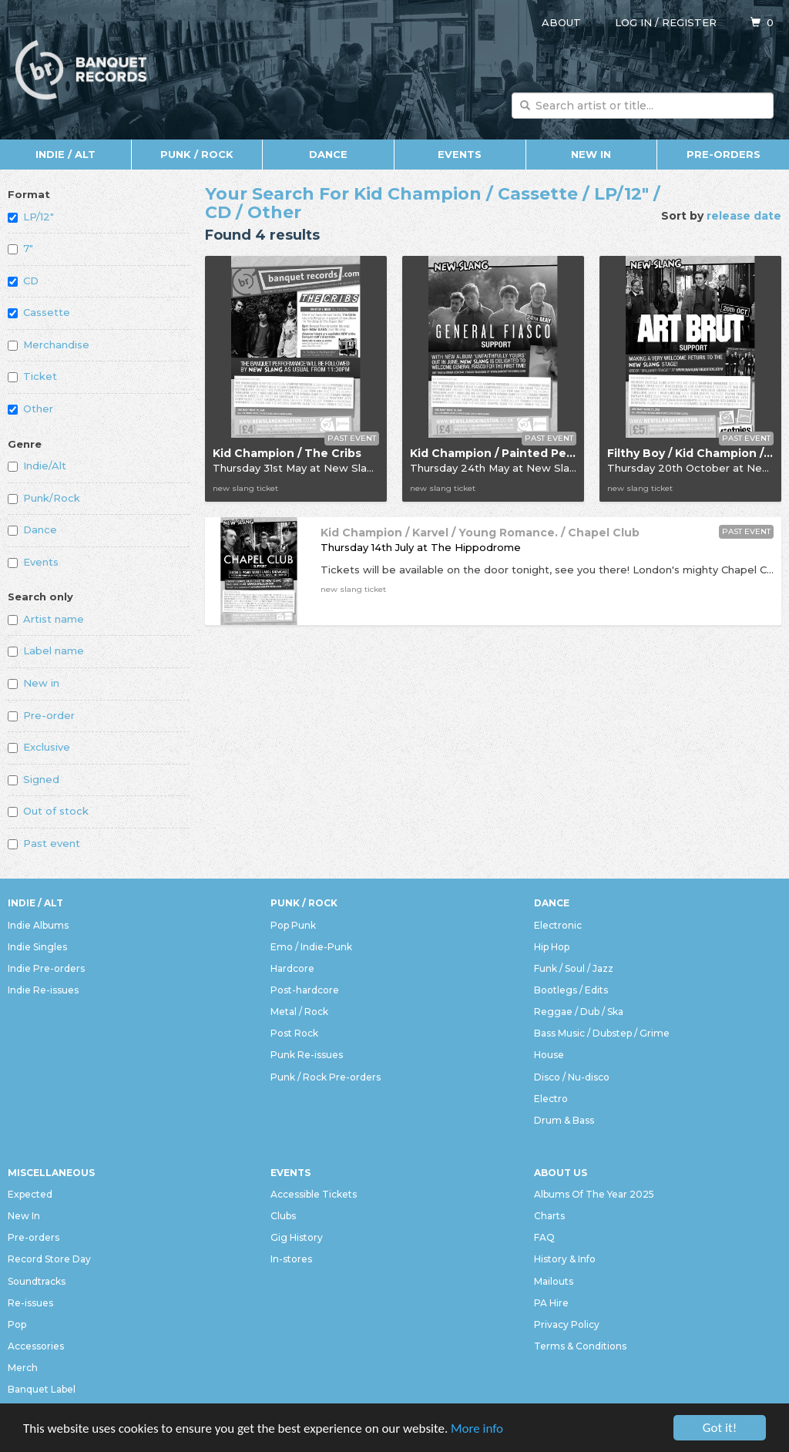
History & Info (565, 1259)
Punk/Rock (44, 498)
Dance (328, 154)
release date (744, 216)
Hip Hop (551, 947)
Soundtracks (36, 1281)
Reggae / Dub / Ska (578, 1011)
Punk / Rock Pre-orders (325, 1077)
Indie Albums (38, 925)
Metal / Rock (299, 1011)
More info (477, 1429)
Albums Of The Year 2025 (594, 1194)
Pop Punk (293, 925)
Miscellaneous (51, 1172)
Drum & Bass (564, 1120)
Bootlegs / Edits (571, 990)
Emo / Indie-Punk (311, 947)
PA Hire (551, 1303)
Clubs (283, 1216)
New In (591, 154)
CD (23, 280)
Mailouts (553, 1281)
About (561, 22)
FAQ (544, 1237)
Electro (551, 1098)
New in (33, 683)
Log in (633, 22)
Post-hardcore (304, 990)
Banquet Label (42, 1389)
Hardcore (292, 968)
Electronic (558, 925)
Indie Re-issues (43, 990)
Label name (46, 650)
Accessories (36, 1346)
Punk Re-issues (306, 1054)
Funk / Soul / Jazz (573, 968)
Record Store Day (49, 1259)
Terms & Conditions (580, 1346)
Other (30, 408)
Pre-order (41, 715)
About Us (560, 1172)
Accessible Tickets (313, 1194)
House (549, 1054)
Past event (44, 843)
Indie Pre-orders (46, 968)
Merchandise (48, 344)
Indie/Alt (37, 465)
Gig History (296, 1237)
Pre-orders (723, 154)
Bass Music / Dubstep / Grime (602, 1033)
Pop (17, 1324)
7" (20, 248)
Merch (23, 1367)
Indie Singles (37, 947)
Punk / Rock (196, 154)
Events (460, 154)
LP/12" (31, 216)
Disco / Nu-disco (571, 1077)
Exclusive (39, 747)
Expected (30, 1194)
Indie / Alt (65, 154)
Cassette (39, 312)
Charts (549, 1216)
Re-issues (30, 1303)
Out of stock (48, 811)
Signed (33, 779)
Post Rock (294, 1033)
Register (689, 22)
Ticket (32, 376)
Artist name (46, 619)
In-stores (291, 1259)
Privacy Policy (566, 1324)
